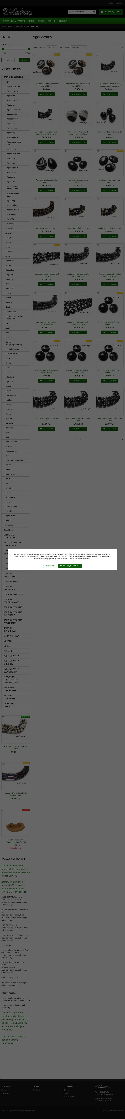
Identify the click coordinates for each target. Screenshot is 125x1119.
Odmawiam (50, 566)
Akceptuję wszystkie (70, 566)
